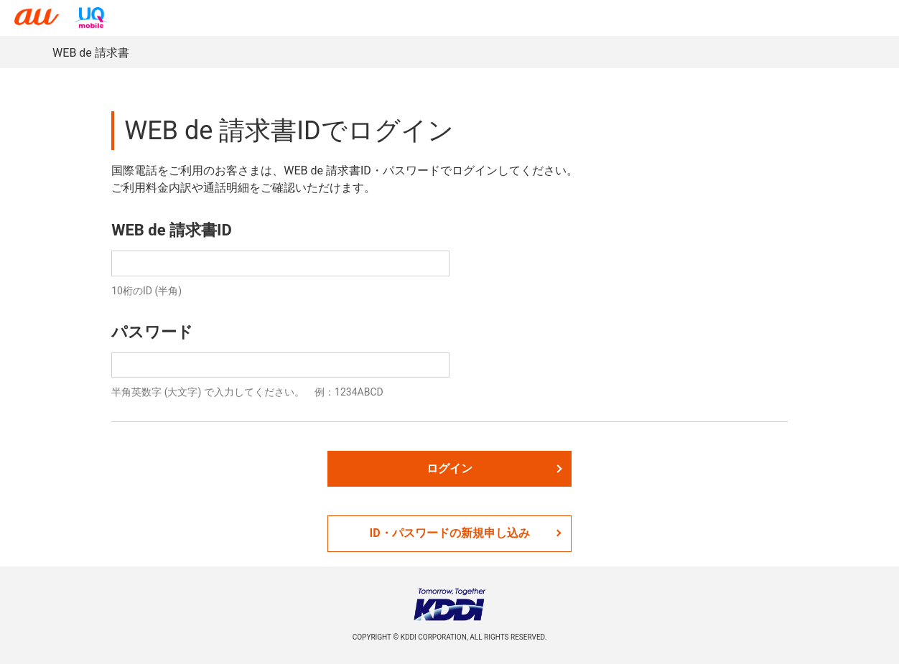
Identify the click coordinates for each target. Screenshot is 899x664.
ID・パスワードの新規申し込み (465, 533)
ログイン (494, 468)
